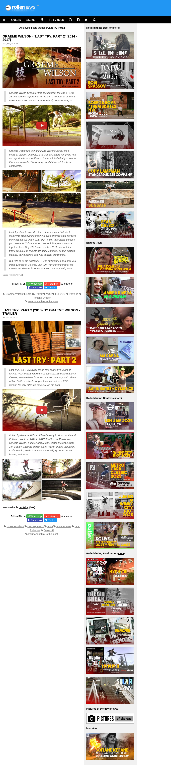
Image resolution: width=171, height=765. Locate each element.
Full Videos (56, 19)
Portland (73, 293)
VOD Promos (63, 526)
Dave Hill (49, 530)
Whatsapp (36, 283)
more (116, 27)
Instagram (53, 283)
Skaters (16, 19)
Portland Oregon (42, 297)
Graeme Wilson (17, 92)
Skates (30, 19)
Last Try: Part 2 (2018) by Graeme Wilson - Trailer (41, 311)
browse (114, 708)
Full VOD (60, 293)
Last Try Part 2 (34, 293)
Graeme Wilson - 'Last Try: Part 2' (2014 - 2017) (40, 38)
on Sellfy (24, 507)
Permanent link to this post (43, 301)
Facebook (36, 287)
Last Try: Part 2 (17, 232)
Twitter (52, 287)
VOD (49, 293)
